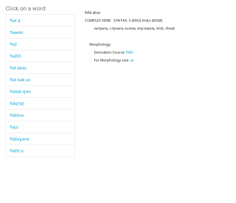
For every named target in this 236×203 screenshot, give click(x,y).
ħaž (13, 44)
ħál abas (18, 67)
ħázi (14, 127)
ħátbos (17, 115)
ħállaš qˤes (20, 91)
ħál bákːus (20, 79)
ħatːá (15, 20)
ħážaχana (19, 139)
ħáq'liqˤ (17, 103)
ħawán (16, 32)
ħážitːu (16, 150)
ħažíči (15, 56)
